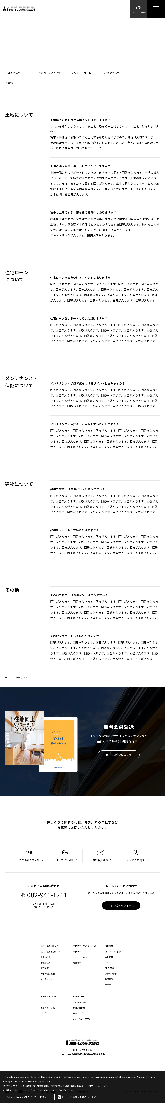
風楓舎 (108, 984)
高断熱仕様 (46, 957)
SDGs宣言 (109, 968)
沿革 (107, 962)
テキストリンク (60, 235)
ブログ (44, 1013)
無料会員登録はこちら (118, 754)
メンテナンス (47, 979)
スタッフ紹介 (111, 973)
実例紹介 (77, 962)
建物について (112, 73)
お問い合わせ (79, 1008)
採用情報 (109, 979)
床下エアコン (47, 968)
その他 (9, 82)
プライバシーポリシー (83, 1018)
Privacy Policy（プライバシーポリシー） (29, 1097)
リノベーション (80, 957)
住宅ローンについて (49, 73)
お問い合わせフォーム (121, 905)
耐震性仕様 (46, 962)
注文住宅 (77, 952)
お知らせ (45, 1002)
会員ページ (78, 1013)
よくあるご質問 (80, 1002)
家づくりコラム (48, 1008)
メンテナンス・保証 (82, 73)
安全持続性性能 (48, 973)
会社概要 (109, 957)
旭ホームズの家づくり (51, 952)
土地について (12, 73)
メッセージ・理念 (113, 952)
